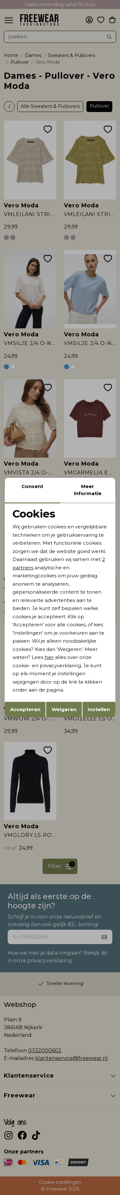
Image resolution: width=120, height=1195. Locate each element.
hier (49, 657)
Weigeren (64, 709)
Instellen (99, 709)
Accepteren (25, 709)
